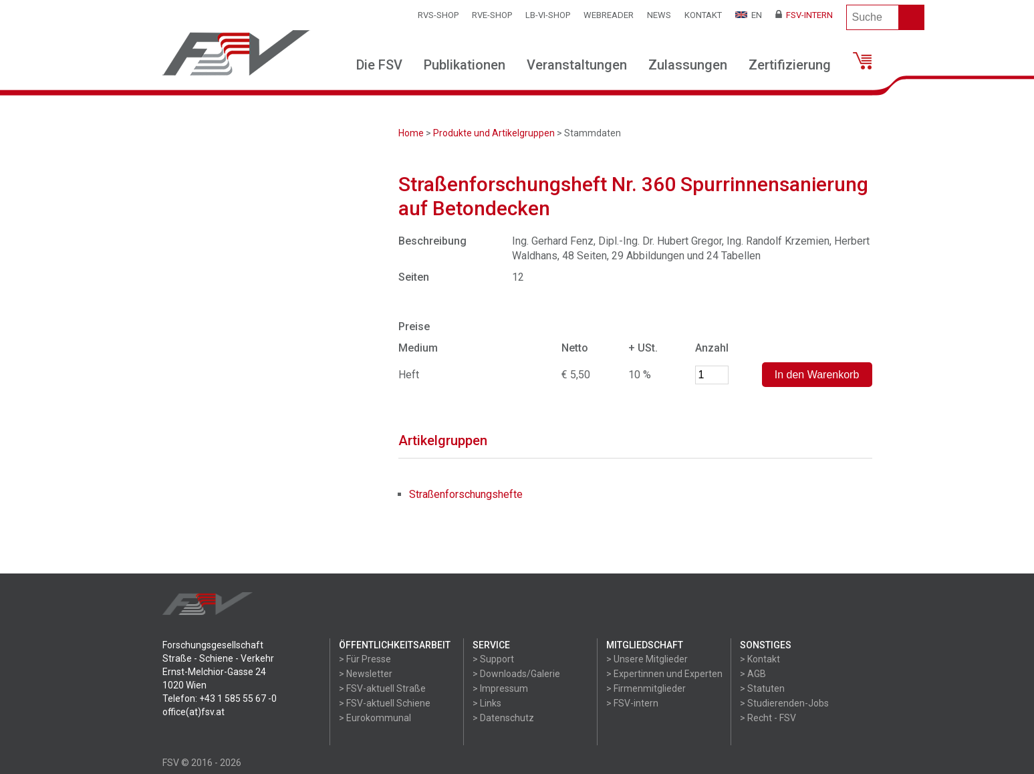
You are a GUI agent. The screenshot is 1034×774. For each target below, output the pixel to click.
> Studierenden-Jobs (784, 703)
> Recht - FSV (768, 718)
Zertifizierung (790, 65)
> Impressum (500, 688)
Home (411, 133)
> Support (493, 659)
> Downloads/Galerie (516, 673)
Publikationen (464, 65)
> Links (487, 703)
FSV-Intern (804, 15)
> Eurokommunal (375, 718)
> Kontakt (760, 659)
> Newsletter (365, 673)
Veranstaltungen (577, 65)
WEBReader (609, 15)
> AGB (753, 673)
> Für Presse (365, 659)
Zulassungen (687, 65)
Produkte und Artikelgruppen (494, 133)
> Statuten (762, 688)
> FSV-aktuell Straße (382, 688)
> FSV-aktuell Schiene (384, 703)
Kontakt (703, 15)
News (659, 15)
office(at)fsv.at (193, 711)
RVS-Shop (438, 15)
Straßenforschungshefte (466, 494)
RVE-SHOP (492, 15)
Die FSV (379, 65)
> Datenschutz (503, 718)
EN (748, 15)
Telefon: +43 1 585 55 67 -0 (219, 698)
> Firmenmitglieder (646, 688)
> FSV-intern (632, 703)
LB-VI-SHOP (547, 15)
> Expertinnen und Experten (664, 673)
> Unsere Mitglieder (647, 659)
